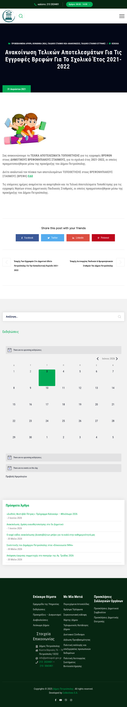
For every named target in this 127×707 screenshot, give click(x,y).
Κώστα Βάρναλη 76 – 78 (51, 650)
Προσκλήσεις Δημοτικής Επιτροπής (106, 619)
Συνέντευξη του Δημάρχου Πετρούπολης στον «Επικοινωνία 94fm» (40, 545)
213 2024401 (46, 661)
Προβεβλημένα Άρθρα (21, 43)
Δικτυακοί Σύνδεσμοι (74, 634)
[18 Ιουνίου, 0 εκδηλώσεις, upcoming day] (63, 411)
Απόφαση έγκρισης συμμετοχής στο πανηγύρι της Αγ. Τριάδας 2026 (40, 555)
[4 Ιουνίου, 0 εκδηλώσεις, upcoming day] (63, 378)
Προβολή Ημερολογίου (16, 476)
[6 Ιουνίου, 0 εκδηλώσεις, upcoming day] (96, 378)
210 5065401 (46, 665)
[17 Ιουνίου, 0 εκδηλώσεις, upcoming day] (47, 411)
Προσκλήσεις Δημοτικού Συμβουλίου (106, 610)
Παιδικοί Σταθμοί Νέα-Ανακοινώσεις (64, 43)
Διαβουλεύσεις (40, 620)
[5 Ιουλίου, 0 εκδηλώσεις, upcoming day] (113, 443)
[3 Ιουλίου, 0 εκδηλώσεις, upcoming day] (80, 443)
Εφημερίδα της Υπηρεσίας (46, 604)
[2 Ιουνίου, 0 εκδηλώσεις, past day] (30, 378)
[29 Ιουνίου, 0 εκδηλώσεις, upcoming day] (14, 443)
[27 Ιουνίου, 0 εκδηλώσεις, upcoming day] (96, 427)
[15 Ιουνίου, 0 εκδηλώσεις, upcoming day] (14, 411)
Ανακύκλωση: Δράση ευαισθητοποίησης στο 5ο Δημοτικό (35, 524)
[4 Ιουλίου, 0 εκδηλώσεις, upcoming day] (96, 443)
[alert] (63, 350)
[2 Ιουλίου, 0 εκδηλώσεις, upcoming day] (63, 443)
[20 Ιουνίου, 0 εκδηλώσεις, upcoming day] (96, 411)
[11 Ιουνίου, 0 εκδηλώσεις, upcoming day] (63, 394)
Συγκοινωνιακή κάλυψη (75, 614)
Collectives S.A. (70, 692)
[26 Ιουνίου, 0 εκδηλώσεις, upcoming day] (80, 427)
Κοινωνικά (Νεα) (40, 43)
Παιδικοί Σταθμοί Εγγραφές (93, 43)
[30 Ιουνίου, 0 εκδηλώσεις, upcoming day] (30, 443)
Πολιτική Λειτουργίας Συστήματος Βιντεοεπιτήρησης (74, 662)
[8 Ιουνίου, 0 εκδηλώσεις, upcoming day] (14, 394)
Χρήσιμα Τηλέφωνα (73, 609)
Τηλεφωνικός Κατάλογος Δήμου (76, 627)
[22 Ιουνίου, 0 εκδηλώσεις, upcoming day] (14, 427)
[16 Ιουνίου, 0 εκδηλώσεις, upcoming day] (30, 411)
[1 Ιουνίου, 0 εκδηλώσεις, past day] (14, 378)
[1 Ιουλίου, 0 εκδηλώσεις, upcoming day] (47, 443)
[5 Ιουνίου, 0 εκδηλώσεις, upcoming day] (80, 378)
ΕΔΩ (30, 176)
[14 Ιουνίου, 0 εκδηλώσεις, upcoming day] (113, 394)
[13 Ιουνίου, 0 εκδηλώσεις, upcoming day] (96, 394)
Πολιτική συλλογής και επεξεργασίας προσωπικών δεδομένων (77, 649)
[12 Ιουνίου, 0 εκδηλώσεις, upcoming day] (80, 394)
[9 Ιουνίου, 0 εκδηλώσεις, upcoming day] (30, 394)
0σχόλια (114, 43)
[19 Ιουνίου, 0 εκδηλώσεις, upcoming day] (80, 411)
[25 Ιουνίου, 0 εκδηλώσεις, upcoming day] (63, 427)
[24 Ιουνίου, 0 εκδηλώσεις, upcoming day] (47, 427)
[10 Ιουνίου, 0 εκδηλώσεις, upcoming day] (47, 394)
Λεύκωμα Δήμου (41, 625)
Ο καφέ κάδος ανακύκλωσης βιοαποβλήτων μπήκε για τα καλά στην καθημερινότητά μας (51, 534)
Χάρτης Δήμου (71, 620)
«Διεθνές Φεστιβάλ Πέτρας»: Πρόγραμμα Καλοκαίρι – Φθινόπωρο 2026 (42, 514)
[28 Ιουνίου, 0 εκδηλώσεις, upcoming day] (113, 427)
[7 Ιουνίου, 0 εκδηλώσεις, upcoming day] (113, 378)
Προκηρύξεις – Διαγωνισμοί (47, 614)
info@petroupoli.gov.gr (50, 657)
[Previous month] (98, 359)
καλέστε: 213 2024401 (46, 4)
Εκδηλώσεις (39, 609)
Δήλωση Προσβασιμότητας (77, 639)
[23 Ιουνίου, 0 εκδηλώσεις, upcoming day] (30, 427)
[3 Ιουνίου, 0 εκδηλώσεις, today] (47, 378)
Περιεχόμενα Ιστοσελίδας (76, 604)
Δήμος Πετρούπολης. (63, 688)
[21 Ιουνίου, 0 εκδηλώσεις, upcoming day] (113, 411)
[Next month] (117, 359)
